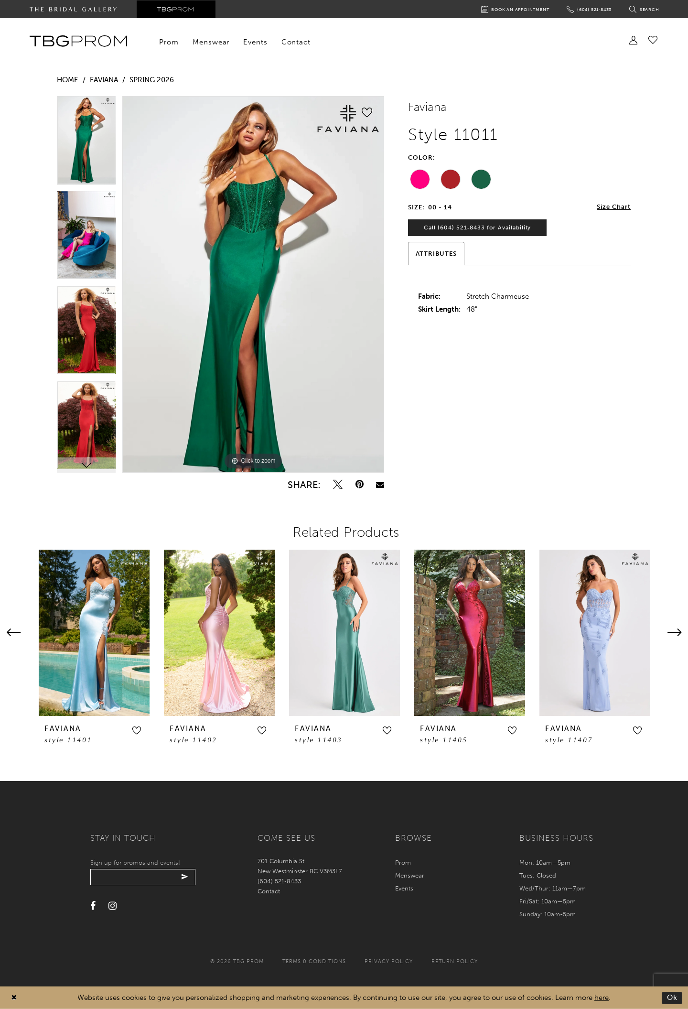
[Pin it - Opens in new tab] (359, 484)
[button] (136, 730)
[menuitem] (169, 42)
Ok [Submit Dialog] (672, 997)
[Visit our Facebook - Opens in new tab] (93, 906)
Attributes (436, 254)
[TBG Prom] (78, 41)
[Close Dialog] (14, 997)
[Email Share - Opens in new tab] (380, 484)
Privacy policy (389, 961)
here (601, 997)
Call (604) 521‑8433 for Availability (478, 228)
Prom (403, 862)
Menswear (409, 875)
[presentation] (94, 633)
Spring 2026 (151, 80)
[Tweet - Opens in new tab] (338, 484)
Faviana (104, 80)
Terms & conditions (314, 961)
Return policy (454, 961)
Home (67, 80)
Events (404, 888)
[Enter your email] (144, 877)
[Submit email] (187, 877)
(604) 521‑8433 (279, 881)
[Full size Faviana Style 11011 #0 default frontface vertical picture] (253, 284)
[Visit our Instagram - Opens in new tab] (112, 906)
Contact (269, 891)
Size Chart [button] (614, 207)
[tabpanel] (86, 143)
